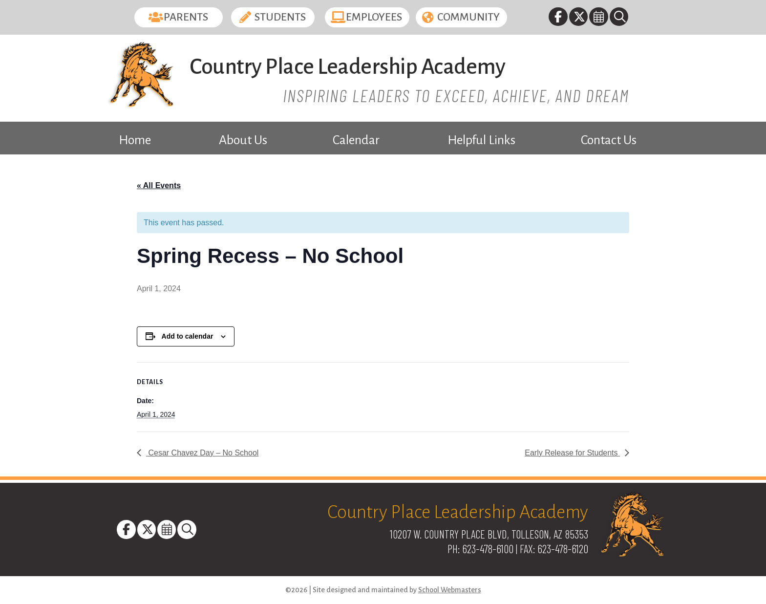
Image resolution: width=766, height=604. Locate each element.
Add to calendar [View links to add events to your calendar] (187, 336)
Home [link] (135, 140)
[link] (559, 18)
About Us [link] (243, 140)
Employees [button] (374, 17)
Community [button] (468, 17)
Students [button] (280, 17)
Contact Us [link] (609, 140)
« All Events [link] (159, 185)
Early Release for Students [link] (572, 453)
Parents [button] (186, 17)
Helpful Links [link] (481, 140)
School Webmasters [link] (449, 590)
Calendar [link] (356, 140)
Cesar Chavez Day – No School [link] (202, 453)
